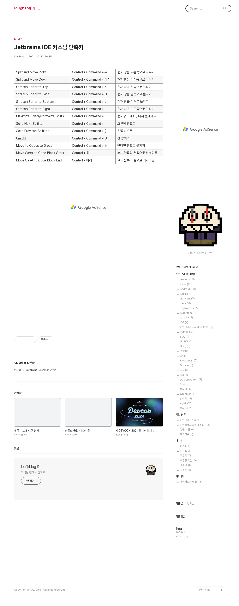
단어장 (186, 398)
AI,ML (186, 403)
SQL (184, 336)
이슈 (185, 446)
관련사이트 (204, 589)
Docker (186, 365)
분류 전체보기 (186, 267)
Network (188, 298)
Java (185, 303)
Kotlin (186, 293)
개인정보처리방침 (191, 481)
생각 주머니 (188, 465)
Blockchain (188, 360)
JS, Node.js (189, 308)
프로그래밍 (185, 274)
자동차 (185, 469)
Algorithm (188, 312)
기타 (180, 476)
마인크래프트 (189, 420)
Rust (184, 374)
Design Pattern (191, 379)
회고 (184, 370)
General (188, 279)
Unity (185, 346)
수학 (184, 351)
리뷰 (185, 450)
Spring (185, 384)
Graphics (187, 393)
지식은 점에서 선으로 (33, 472)
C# (183, 355)
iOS (184, 322)
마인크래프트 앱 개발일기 (195, 424)
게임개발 (186, 434)
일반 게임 (187, 429)
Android (188, 289)
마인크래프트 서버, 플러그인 (196, 327)
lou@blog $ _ (26, 8)
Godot (186, 408)
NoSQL (186, 341)
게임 (180, 415)
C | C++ (186, 317)
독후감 (185, 455)
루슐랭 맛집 (189, 460)
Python (186, 331)
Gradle (186, 389)
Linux (185, 284)
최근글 (179, 503)
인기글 (191, 503)
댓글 (16, 448)
